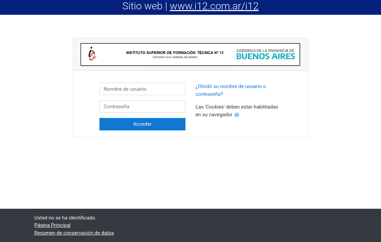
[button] (238, 115)
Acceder (142, 124)
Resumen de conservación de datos (74, 233)
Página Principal (52, 225)
